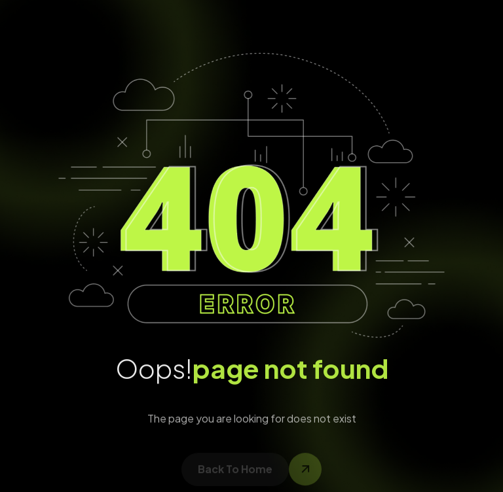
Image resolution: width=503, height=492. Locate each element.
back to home (235, 473)
